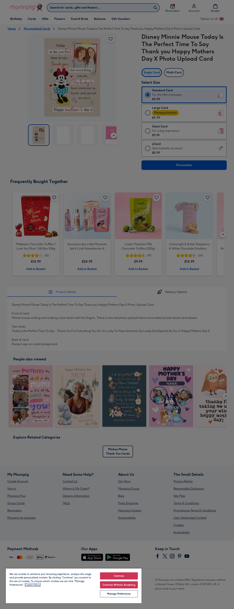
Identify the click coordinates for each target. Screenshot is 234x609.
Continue (119, 576)
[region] (73, 585)
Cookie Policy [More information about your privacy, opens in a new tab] (32, 584)
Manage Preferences (119, 593)
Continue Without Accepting (119, 584)
